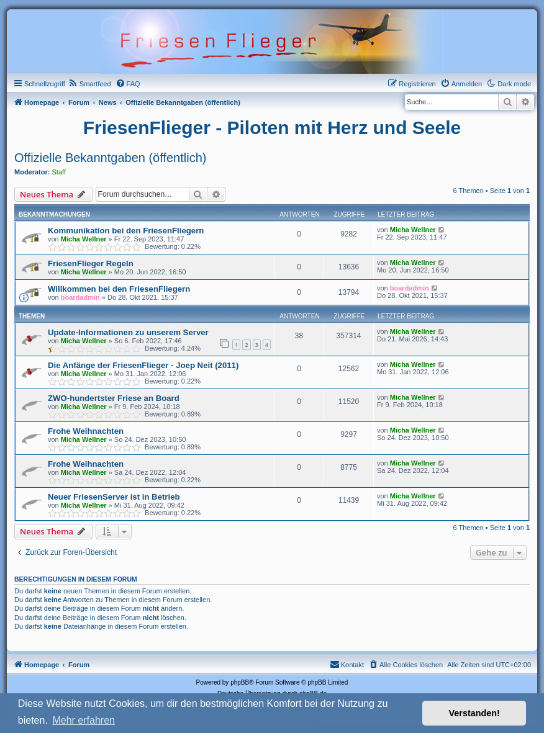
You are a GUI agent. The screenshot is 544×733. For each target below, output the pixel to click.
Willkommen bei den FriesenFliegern (119, 289)
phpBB (239, 682)
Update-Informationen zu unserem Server (128, 332)
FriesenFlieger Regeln (91, 263)
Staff (59, 172)
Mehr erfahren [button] (83, 720)
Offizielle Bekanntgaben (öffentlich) (110, 157)
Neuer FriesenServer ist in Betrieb (114, 496)
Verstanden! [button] (474, 713)
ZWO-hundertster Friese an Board (113, 398)
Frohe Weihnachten (86, 431)
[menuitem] (89, 83)
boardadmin (80, 297)
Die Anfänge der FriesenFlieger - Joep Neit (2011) (143, 365)
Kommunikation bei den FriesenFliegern (126, 230)
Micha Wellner (84, 239)
